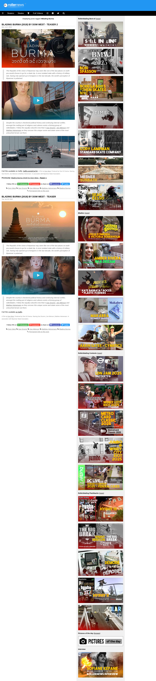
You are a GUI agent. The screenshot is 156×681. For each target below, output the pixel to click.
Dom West (47, 171)
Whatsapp (24, 184)
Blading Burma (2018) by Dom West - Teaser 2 (30, 24)
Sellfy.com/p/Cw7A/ (30, 171)
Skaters (10, 13)
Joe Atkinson (61, 128)
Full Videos (38, 13)
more (98, 19)
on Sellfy (19, 312)
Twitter (66, 184)
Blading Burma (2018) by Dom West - (29, 178)
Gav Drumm (50, 128)
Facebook (56, 184)
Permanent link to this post (39, 191)
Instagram (35, 184)
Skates (21, 13)
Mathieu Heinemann (13, 130)
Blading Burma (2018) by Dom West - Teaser (29, 196)
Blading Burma (64, 188)
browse (97, 633)
